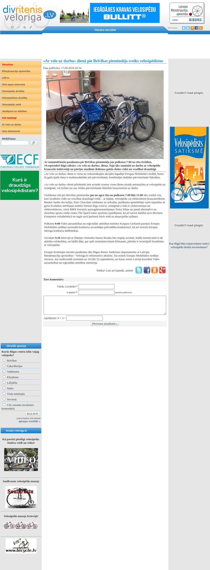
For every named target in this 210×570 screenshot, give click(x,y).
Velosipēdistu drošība (14, 97)
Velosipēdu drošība (13, 91)
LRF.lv (5, 77)
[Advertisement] (105, 46)
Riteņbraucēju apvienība (16, 71)
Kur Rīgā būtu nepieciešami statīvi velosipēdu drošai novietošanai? (189, 245)
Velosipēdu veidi (11, 104)
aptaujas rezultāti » (29, 421)
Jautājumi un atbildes (14, 111)
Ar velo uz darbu (11, 124)
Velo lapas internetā (13, 84)
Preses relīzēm (105, 30)
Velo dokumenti (11, 131)
